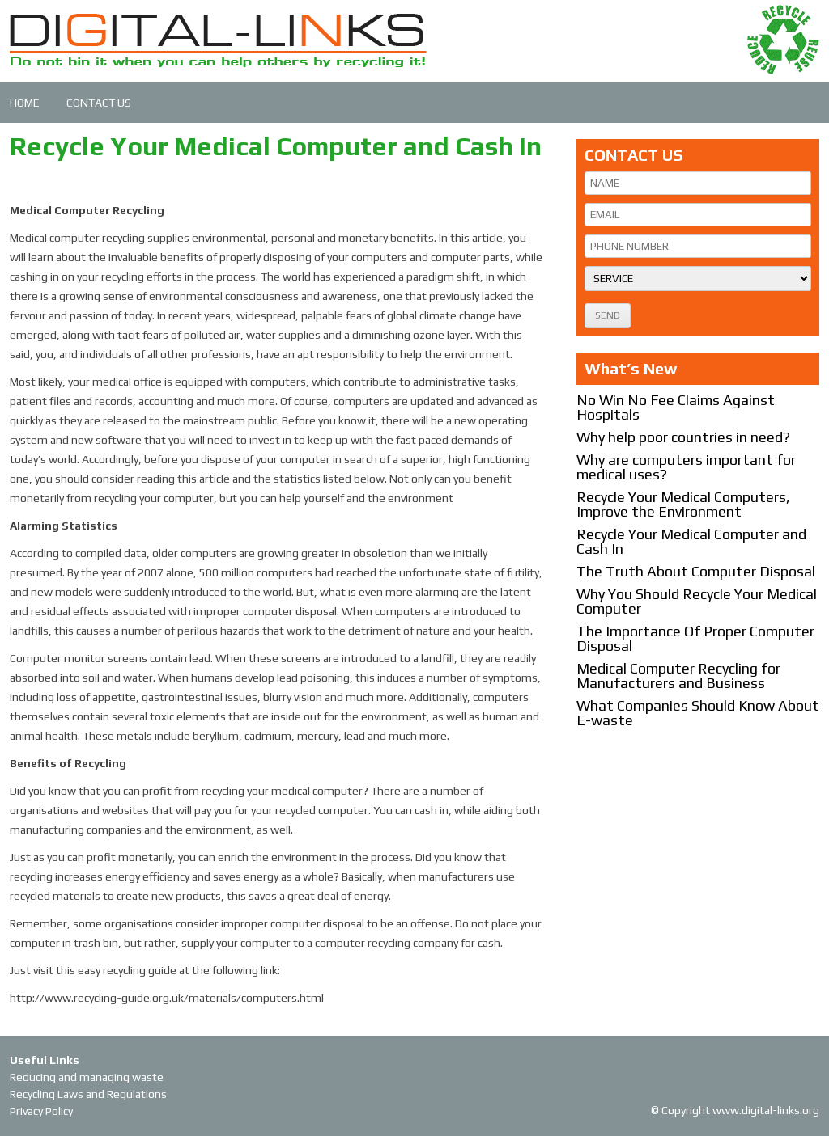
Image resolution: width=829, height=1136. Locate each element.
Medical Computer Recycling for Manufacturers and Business (678, 675)
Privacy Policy (41, 1110)
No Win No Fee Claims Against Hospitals (675, 407)
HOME (25, 102)
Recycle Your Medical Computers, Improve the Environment (683, 504)
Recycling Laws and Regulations (88, 1093)
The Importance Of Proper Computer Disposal (695, 638)
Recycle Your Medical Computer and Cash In (691, 541)
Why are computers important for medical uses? (686, 467)
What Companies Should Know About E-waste (697, 712)
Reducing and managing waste (87, 1077)
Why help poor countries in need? (683, 437)
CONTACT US (98, 102)
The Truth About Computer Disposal (695, 571)
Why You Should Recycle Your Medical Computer (696, 601)
